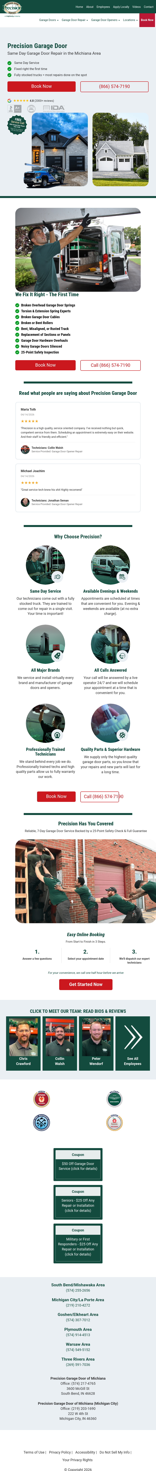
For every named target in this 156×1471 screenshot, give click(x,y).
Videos (136, 6)
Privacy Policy (60, 1452)
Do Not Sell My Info (115, 1452)
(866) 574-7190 (114, 86)
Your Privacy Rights (77, 1460)
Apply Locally (121, 6)
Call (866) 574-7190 (110, 365)
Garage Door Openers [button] (105, 20)
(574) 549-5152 (78, 1350)
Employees (103, 6)
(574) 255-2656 (78, 1290)
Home (79, 6)
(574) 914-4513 (78, 1335)
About (89, 6)
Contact (148, 6)
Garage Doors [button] (49, 20)
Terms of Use (34, 1452)
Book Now (41, 86)
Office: (78, 1383)
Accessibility (85, 1452)
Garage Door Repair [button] (75, 20)
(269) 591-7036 (78, 1365)
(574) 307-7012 (78, 1320)
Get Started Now (85, 984)
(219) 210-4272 (78, 1305)
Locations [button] (130, 20)
